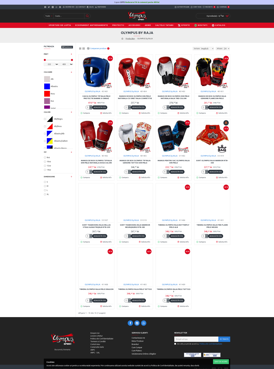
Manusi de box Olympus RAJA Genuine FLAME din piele (212, 97)
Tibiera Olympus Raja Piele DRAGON (96, 289)
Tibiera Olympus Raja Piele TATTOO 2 (173, 290)
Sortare (192, 48)
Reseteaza (68, 47)
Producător (130, 39)
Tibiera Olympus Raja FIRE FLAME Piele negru (212, 226)
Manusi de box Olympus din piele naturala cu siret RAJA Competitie (135, 97)
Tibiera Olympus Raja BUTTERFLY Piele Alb (173, 226)
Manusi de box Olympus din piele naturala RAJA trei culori (173, 97)
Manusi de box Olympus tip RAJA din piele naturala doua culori (96, 162)
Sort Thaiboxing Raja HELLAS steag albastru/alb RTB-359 (96, 226)
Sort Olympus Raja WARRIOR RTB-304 (212, 162)
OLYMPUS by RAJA (92, 91)
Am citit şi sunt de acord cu (198, 344)
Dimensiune (49, 177)
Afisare (220, 48)
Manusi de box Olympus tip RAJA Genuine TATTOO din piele (135, 162)
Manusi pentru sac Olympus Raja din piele (174, 162)
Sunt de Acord (221, 361)
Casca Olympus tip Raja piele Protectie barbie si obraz (96, 97)
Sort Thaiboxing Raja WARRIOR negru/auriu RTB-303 (135, 226)
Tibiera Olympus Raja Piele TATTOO (135, 289)
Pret (46, 54)
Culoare (48, 72)
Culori (47, 112)
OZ (45, 152)
